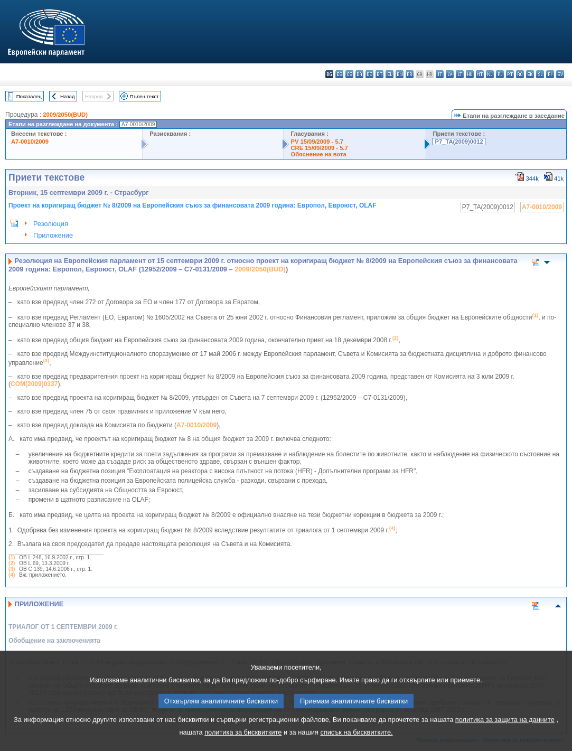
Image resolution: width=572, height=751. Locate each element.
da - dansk (359, 74)
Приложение (53, 235)
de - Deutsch (369, 74)
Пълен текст (144, 96)
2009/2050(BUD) (65, 114)
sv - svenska (560, 74)
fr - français (410, 74)
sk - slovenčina (530, 74)
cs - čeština (349, 74)
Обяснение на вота (318, 154)
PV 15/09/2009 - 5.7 (316, 141)
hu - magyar (470, 74)
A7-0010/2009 (30, 141)
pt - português (510, 74)
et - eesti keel (379, 74)
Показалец (29, 96)
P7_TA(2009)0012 (459, 141)
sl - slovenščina (540, 74)
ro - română (520, 74)
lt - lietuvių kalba (460, 74)
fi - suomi (550, 74)
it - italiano (440, 74)
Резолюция (50, 224)
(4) (11, 575)
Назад (67, 96)
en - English (400, 74)
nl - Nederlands (490, 74)
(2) (11, 563)
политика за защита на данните (505, 732)
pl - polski (500, 74)
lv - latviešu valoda (450, 74)
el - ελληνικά (389, 74)
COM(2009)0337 (34, 384)
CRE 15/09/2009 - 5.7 (319, 148)
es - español (339, 74)
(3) (11, 569)
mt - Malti (480, 74)
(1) (11, 557)
